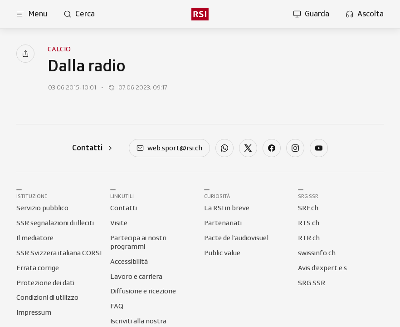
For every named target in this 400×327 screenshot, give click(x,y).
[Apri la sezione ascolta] (364, 14)
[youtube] (319, 149)
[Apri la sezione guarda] (311, 14)
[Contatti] (93, 147)
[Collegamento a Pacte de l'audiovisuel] (236, 238)
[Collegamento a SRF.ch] (308, 208)
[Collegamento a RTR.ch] (309, 238)
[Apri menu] (31, 14)
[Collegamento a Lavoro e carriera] (136, 277)
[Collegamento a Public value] (222, 253)
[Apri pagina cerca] (79, 14)
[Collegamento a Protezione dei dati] (45, 283)
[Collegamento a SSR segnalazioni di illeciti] (55, 223)
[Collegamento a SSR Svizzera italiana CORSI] (59, 253)
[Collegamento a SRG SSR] (311, 283)
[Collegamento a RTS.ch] (308, 223)
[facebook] (272, 149)
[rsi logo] (200, 14)
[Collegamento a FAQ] (116, 306)
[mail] (169, 149)
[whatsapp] (224, 149)
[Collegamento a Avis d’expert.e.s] (322, 268)
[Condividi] (25, 54)
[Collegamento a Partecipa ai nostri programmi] (153, 238)
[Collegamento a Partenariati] (223, 223)
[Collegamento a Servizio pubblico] (42, 208)
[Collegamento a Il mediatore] (35, 238)
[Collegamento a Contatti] (123, 208)
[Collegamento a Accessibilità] (129, 262)
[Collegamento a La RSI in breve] (226, 208)
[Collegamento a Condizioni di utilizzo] (47, 298)
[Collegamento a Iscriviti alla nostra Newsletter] (153, 321)
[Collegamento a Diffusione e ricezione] (143, 291)
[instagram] (295, 149)
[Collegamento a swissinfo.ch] (317, 253)
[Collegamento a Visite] (118, 223)
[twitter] (248, 149)
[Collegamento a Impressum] (33, 313)
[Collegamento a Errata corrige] (37, 268)
